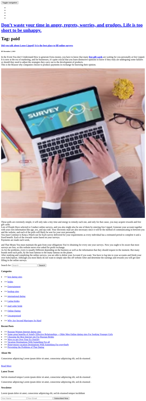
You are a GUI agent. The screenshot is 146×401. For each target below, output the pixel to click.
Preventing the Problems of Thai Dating (25, 347)
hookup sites (13, 291)
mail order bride (14, 306)
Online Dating (14, 311)
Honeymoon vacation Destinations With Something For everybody (38, 344)
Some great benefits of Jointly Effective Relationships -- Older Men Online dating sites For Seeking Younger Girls (60, 334)
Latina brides (13, 301)
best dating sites (14, 277)
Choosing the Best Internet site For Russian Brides (30, 337)
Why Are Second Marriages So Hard (24, 320)
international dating (16, 296)
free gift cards (96, 57)
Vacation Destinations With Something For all (28, 342)
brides (10, 281)
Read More (6, 366)
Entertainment (14, 286)
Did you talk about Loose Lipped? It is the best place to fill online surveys (37, 45)
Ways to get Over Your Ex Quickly (23, 339)
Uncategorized (14, 316)
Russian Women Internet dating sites (24, 332)
